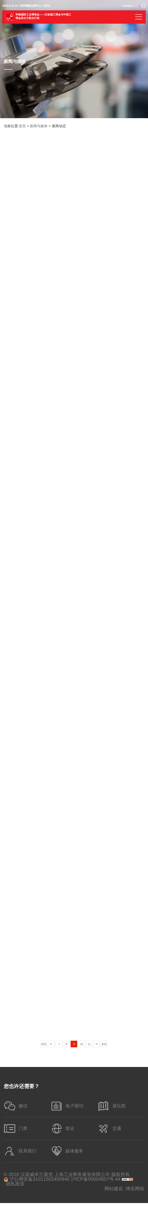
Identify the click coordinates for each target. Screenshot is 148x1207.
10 (81, 1044)
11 (89, 1044)
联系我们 (21, 1154)
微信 (16, 1106)
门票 (16, 1130)
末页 (104, 1044)
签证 (63, 1130)
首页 (22, 126)
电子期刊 (68, 1106)
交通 (109, 1130)
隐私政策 (15, 1188)
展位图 (112, 1106)
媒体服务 (68, 1154)
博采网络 (135, 1192)
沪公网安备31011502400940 (37, 1183)
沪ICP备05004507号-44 (96, 1183)
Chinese (128, 6)
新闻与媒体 (39, 126)
